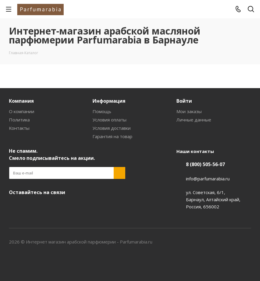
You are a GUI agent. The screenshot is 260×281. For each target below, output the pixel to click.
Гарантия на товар (112, 136)
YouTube (30, 206)
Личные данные (193, 120)
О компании (21, 111)
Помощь (102, 111)
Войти (184, 101)
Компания (21, 101)
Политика (19, 120)
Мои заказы (189, 111)
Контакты (19, 128)
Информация (109, 101)
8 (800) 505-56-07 (205, 164)
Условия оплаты (109, 120)
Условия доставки (112, 128)
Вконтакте (15, 206)
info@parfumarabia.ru (208, 179)
